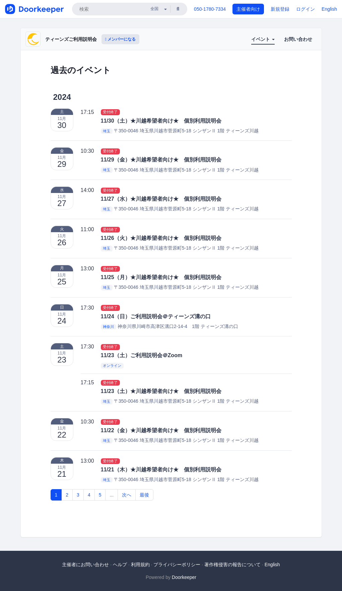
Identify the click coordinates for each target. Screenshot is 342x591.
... (112, 495)
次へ (126, 495)
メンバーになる (120, 39)
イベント (263, 39)
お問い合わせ (298, 39)
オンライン (112, 366)
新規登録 (280, 9)
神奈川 (108, 327)
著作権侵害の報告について (232, 564)
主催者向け (248, 9)
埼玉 (106, 131)
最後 (144, 495)
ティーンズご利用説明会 (71, 39)
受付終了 (110, 112)
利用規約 (140, 564)
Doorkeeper (184, 577)
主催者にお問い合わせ (85, 564)
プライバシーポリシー (176, 564)
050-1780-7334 (210, 9)
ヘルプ (120, 564)
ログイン (305, 9)
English (329, 9)
